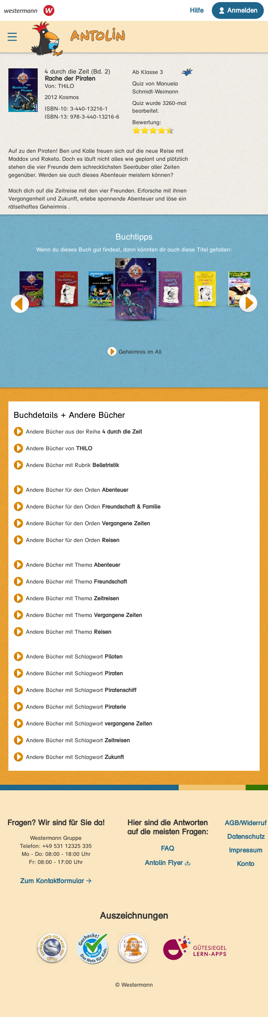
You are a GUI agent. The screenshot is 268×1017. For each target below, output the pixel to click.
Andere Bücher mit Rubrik (72, 465)
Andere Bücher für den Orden (77, 490)
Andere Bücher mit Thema (73, 565)
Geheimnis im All (140, 351)
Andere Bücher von (59, 448)
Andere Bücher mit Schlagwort (74, 656)
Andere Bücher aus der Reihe (84, 431)
